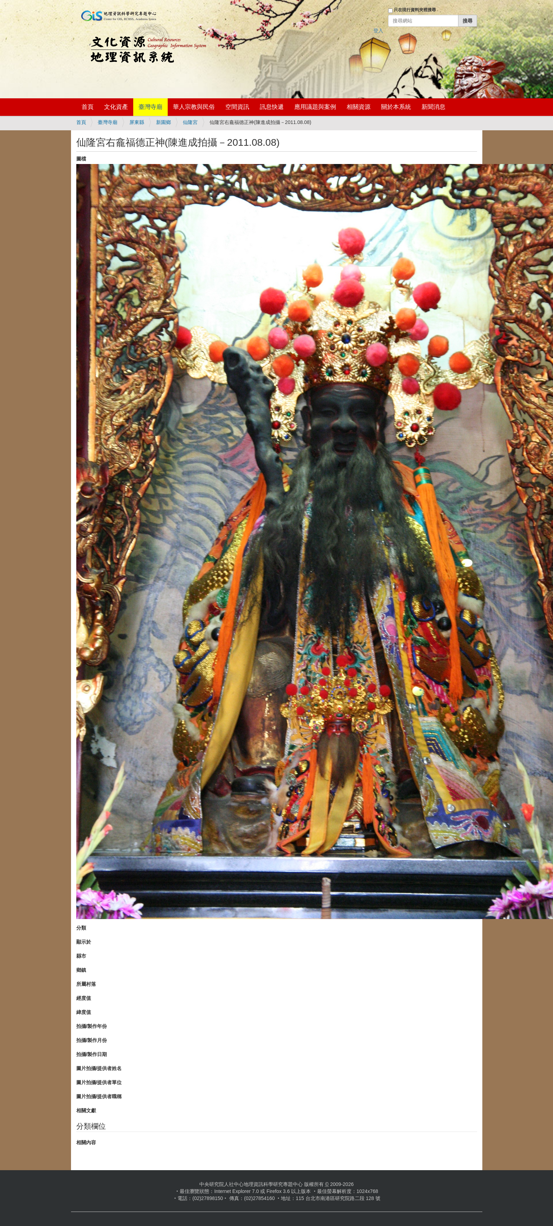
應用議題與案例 (315, 107)
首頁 (88, 107)
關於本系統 (396, 107)
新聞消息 (433, 107)
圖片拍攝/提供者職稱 (99, 1096)
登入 (378, 30)
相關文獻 (86, 1110)
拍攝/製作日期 (91, 1054)
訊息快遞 (272, 107)
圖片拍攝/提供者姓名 (99, 1068)
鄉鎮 (81, 970)
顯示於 (83, 942)
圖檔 (81, 159)
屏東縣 (136, 122)
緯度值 (83, 1012)
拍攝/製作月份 (91, 1040)
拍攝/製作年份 (91, 1026)
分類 (81, 928)
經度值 (83, 998)
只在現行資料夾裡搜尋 (415, 9)
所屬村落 (86, 984)
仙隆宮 (190, 122)
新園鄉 (163, 122)
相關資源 (359, 107)
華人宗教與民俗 (194, 107)
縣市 (81, 956)
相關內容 (86, 1142)
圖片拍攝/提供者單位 (99, 1082)
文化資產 (116, 107)
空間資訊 (237, 107)
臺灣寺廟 (150, 107)
